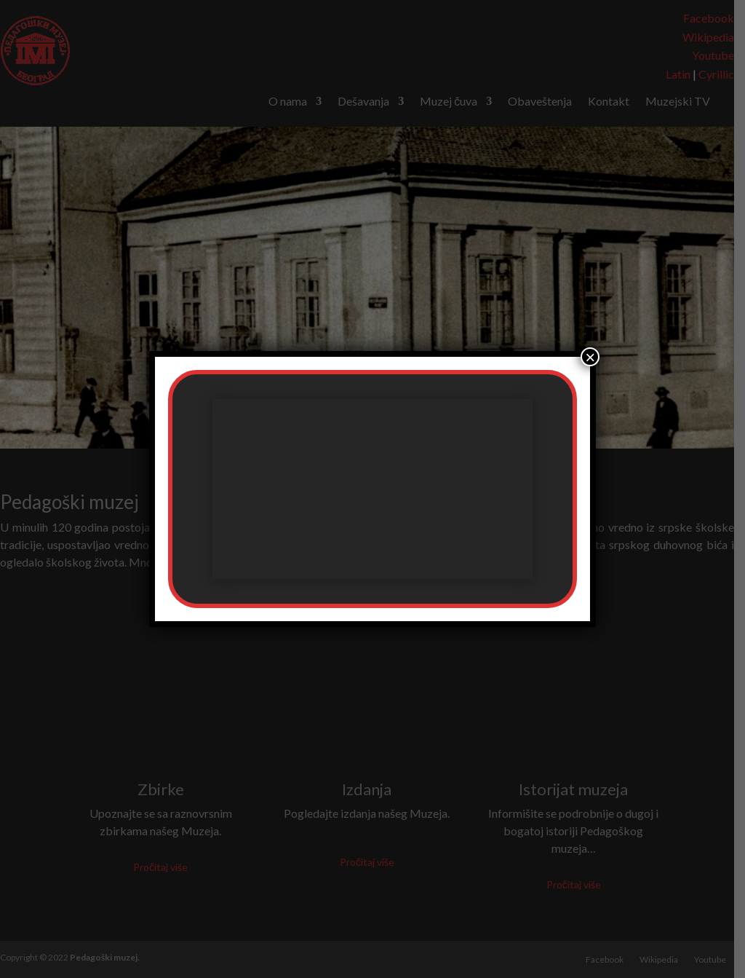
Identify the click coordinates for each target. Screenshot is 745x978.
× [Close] (590, 356)
